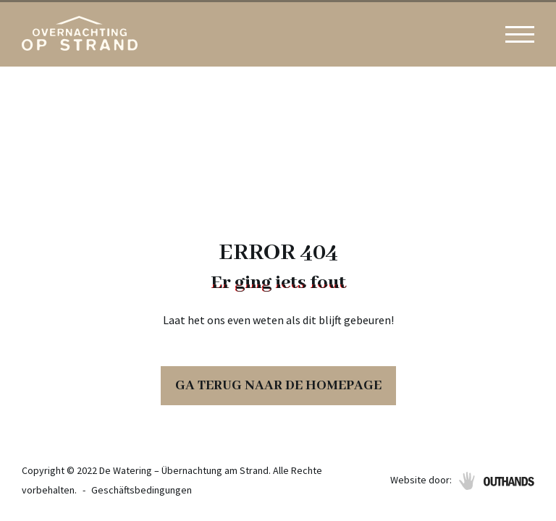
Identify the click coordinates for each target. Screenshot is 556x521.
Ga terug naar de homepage (278, 385)
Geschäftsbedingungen (141, 489)
